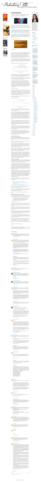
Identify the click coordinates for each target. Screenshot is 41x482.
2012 (33, 131)
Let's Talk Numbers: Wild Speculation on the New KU (19, 181)
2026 (33, 87)
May (33, 125)
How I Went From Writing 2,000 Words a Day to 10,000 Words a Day (35, 48)
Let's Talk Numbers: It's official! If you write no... (35, 111)
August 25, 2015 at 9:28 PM (16, 404)
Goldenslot (14, 433)
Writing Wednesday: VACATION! (35, 119)
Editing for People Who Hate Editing (35, 79)
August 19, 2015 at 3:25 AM (16, 349)
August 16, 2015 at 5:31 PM (16, 284)
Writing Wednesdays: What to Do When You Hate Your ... (35, 109)
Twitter (28, 220)
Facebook (12, 221)
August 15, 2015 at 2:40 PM (16, 254)
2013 (33, 130)
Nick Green (14, 334)
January (34, 128)
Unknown (14, 267)
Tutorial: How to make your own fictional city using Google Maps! (35, 60)
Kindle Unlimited (15, 28)
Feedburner (21, 220)
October (34, 99)
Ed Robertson (14, 301)
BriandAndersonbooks (15, 272)
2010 (33, 133)
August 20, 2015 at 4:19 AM (16, 363)
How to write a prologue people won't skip (35, 66)
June (34, 124)
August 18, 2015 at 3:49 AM (16, 343)
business (12, 219)
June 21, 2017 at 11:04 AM (16, 434)
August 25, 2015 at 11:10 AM (16, 396)
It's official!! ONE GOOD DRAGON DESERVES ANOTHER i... (35, 121)
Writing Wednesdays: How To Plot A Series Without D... (35, 115)
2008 (33, 134)
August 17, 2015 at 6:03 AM (16, 299)
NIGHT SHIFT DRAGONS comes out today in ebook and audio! (35, 73)
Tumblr (15, 221)
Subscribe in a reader (34, 43)
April (33, 126)
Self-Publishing (20, 228)
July (33, 123)
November (34, 98)
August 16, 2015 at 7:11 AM (16, 278)
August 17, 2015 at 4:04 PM (16, 332)
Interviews (34, 36)
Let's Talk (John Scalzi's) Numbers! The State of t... (35, 113)
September (34, 100)
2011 (33, 132)
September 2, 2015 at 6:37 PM (16, 421)
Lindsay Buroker (15, 306)
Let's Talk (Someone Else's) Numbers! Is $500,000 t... (35, 103)
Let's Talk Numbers (17, 228)
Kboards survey (14, 209)
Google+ (17, 221)
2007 (33, 135)
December (34, 97)
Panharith (14, 429)
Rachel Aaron (14, 239)
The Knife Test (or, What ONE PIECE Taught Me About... (35, 118)
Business (14, 228)
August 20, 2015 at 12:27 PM (16, 376)
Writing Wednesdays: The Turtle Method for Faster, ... (35, 107)
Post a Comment (14, 471)
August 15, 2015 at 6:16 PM (16, 265)
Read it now (17, 201)
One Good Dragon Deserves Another (24, 90)
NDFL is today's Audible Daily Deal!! (35, 105)
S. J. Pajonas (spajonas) (16, 280)
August (34, 101)
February (34, 127)
